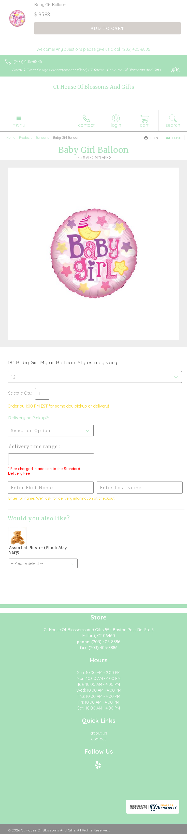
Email (174, 137)
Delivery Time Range (33, 446)
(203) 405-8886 (27, 61)
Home (10, 137)
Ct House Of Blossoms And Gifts (93, 87)
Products (25, 137)
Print (152, 137)
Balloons (42, 137)
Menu (18, 125)
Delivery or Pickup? (28, 417)
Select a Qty (19, 393)
